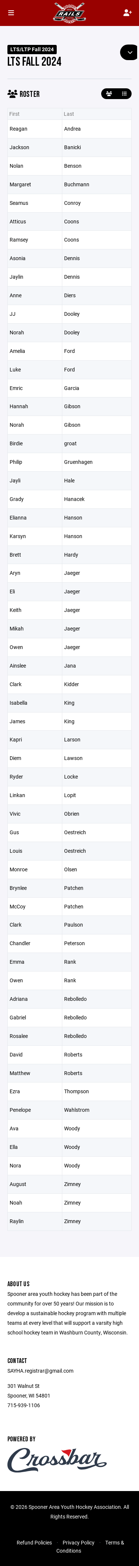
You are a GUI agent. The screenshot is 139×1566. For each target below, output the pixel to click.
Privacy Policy (79, 1542)
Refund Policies (34, 1542)
